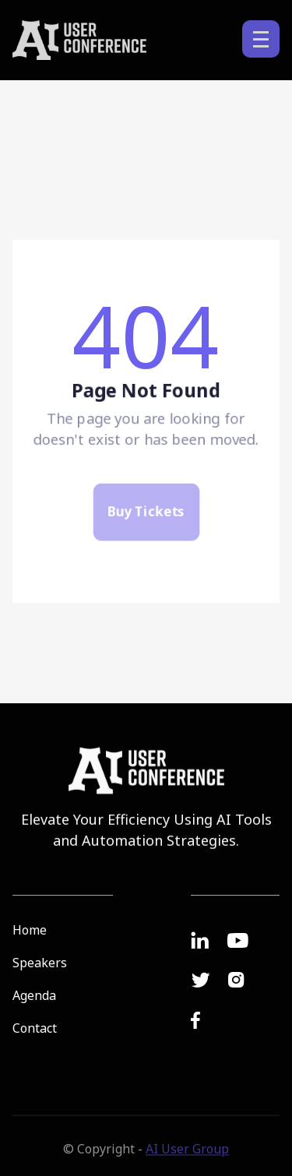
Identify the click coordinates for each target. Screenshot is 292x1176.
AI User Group (187, 1155)
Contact (34, 1028)
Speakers (39, 963)
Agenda (34, 995)
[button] (261, 39)
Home (29, 930)
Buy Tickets (146, 517)
